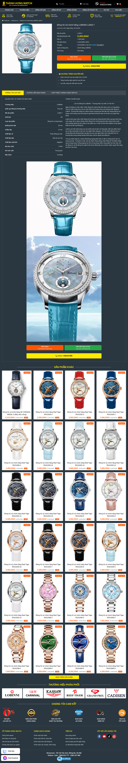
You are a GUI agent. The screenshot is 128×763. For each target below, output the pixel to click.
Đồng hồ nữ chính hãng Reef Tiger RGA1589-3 (79, 667)
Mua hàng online (71, 735)
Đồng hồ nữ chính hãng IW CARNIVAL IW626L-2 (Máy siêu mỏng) (17, 413)
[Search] (57, 4)
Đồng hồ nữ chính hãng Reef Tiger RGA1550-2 (111, 413)
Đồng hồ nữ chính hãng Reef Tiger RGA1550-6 (79, 566)
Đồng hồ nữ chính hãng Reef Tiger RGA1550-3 (79, 413)
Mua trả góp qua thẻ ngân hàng (75, 741)
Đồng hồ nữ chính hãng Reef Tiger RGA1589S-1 (111, 667)
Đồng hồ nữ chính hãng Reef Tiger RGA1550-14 (79, 464)
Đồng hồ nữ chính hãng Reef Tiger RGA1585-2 (16, 464)
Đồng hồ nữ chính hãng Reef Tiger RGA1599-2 (111, 616)
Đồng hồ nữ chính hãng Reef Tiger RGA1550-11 (16, 515)
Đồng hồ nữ (56, 10)
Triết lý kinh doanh (7, 735)
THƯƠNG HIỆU (24, 10)
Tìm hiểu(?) (100, 45)
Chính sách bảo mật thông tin (43, 741)
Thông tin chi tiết (13, 93)
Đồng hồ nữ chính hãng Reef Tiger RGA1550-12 (111, 464)
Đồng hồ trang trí (90, 10)
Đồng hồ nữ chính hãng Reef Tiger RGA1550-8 (111, 515)
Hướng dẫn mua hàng (36, 93)
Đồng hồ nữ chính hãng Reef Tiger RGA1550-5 (111, 566)
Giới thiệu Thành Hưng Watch (64, 93)
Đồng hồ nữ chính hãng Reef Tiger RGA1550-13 (16, 616)
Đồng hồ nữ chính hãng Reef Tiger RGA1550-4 (48, 413)
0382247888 (105, 5)
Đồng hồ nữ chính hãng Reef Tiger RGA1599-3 (79, 616)
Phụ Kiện (118, 10)
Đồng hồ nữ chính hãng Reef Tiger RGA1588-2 (48, 616)
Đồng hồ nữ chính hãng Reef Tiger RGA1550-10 (48, 515)
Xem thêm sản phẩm (64, 677)
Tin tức (106, 10)
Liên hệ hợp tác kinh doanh (10, 741)
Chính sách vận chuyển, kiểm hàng (45, 744)
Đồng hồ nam (40, 10)
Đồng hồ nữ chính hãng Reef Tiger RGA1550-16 (16, 566)
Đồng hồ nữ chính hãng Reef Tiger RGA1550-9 (79, 515)
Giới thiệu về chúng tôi (9, 738)
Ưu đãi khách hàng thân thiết (74, 744)
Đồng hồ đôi (72, 10)
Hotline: (91, 66)
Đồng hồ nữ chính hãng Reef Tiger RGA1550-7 (48, 566)
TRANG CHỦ (9, 10)
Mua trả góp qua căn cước (74, 738)
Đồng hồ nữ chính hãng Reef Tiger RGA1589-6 (48, 667)
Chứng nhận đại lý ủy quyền (11, 744)
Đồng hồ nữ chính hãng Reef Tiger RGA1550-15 (48, 464)
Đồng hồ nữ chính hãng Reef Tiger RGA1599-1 (16, 667)
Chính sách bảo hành (40, 735)
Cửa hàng (84, 4)
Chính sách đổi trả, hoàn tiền (43, 738)
